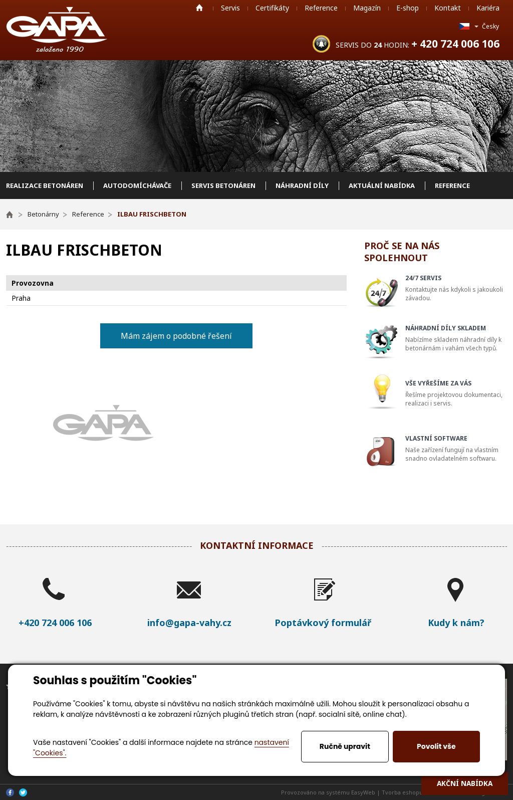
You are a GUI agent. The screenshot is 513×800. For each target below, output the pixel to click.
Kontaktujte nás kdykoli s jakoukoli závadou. (457, 288)
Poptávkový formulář (323, 623)
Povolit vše (436, 746)
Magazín (367, 8)
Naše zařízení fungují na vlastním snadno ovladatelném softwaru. (457, 448)
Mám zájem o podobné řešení (176, 335)
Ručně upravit (345, 746)
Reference (321, 8)
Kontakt (447, 8)
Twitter (23, 792)
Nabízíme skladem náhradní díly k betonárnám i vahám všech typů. (457, 338)
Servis (230, 8)
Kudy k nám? (456, 623)
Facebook (10, 792)
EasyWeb (363, 792)
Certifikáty (272, 8)
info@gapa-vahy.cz (189, 623)
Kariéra (487, 8)
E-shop (407, 8)
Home (199, 7)
